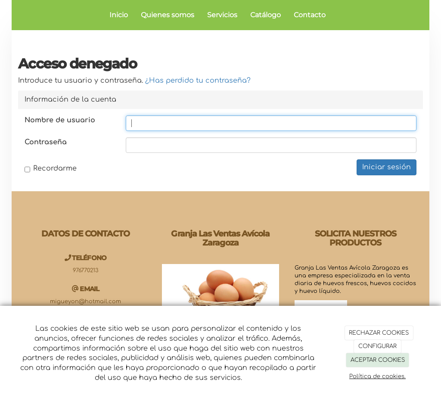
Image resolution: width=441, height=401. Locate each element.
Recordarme (51, 168)
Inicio (118, 15)
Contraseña (46, 142)
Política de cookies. (377, 376)
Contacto (310, 15)
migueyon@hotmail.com (85, 301)
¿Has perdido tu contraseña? (198, 80)
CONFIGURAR (377, 346)
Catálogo (265, 15)
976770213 (85, 270)
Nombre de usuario (60, 120)
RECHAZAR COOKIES (379, 333)
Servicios (222, 15)
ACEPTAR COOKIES (378, 360)
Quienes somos (167, 15)
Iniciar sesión (386, 167)
